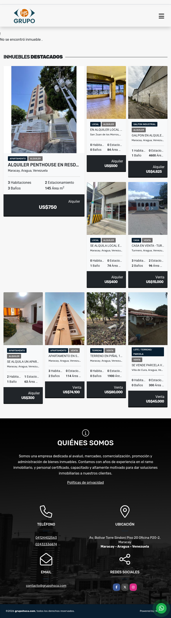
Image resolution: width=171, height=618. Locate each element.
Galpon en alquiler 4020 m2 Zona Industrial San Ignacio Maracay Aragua (148, 135)
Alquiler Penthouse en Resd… (43, 164)
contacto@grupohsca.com (46, 586)
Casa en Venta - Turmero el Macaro (148, 245)
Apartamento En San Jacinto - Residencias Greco (65, 356)
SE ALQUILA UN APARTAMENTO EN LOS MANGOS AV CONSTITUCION (23, 361)
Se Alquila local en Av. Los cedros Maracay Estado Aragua (106, 245)
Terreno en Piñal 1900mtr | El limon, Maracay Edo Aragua (106, 356)
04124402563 (46, 538)
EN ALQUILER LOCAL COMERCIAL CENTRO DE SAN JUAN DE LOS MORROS (106, 129)
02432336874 (46, 544)
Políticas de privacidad (85, 482)
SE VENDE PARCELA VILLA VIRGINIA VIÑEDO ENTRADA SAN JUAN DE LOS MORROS (148, 365)
